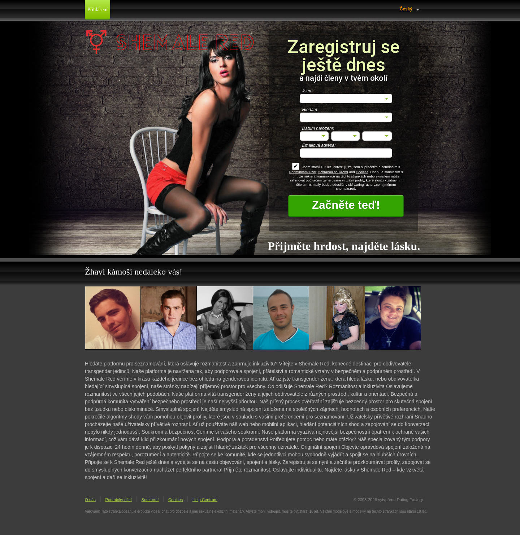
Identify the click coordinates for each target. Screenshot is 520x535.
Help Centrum (204, 499)
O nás (90, 499)
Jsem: (308, 90)
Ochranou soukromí (333, 172)
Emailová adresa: (319, 145)
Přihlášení (97, 9)
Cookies (362, 172)
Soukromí (150, 499)
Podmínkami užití (302, 172)
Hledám (309, 109)
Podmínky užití (118, 499)
